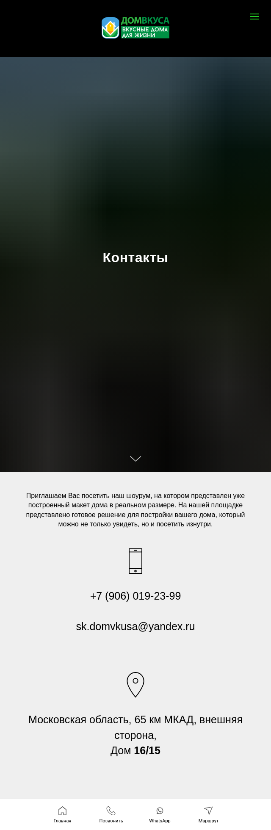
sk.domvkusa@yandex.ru (135, 626)
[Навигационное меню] (254, 16)
